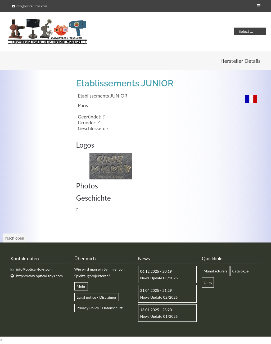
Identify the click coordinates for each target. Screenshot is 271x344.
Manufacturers (216, 271)
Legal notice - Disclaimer (96, 297)
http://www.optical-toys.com (39, 276)
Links (208, 282)
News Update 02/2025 (159, 297)
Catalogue (240, 271)
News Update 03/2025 (159, 278)
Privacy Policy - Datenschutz (100, 308)
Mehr (81, 286)
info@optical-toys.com (31, 6)
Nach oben (14, 238)
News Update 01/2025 (159, 316)
